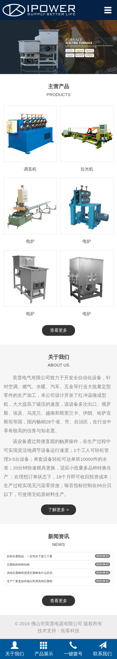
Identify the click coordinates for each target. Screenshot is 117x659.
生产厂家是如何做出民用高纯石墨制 (29, 581)
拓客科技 (70, 630)
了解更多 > (58, 509)
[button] (55, 70)
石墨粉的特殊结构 (18, 564)
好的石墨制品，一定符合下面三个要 (29, 556)
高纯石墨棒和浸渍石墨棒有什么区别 (29, 572)
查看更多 (58, 330)
